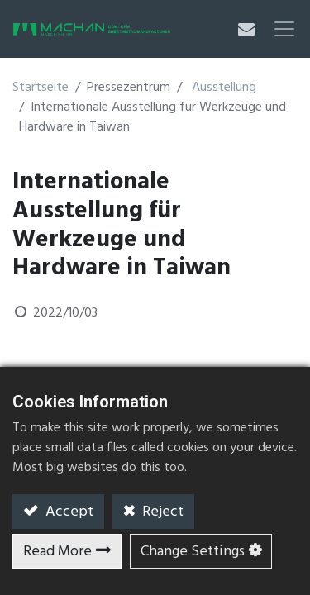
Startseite (40, 87)
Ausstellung (224, 87)
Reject (161, 512)
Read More (57, 552)
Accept (67, 512)
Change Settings (193, 552)
